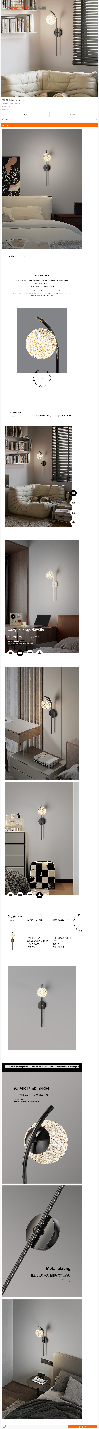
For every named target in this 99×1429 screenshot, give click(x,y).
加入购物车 (83, 1427)
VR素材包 (73, 114)
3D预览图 (25, 114)
